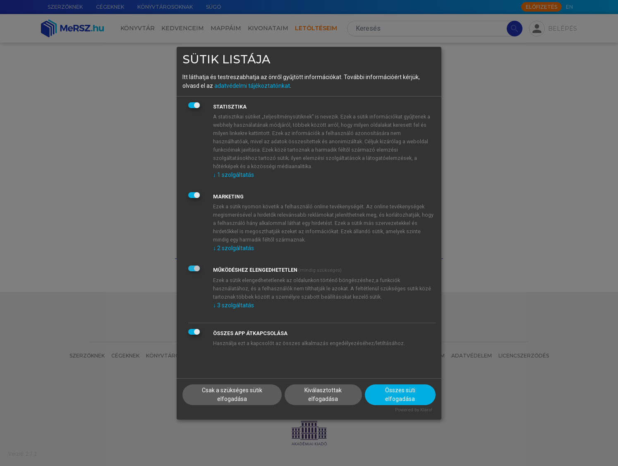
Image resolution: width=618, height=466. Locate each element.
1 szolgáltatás (233, 174)
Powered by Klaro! (413, 410)
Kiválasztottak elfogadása (323, 394)
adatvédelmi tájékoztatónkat (252, 85)
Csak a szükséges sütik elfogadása (232, 394)
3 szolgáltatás (233, 305)
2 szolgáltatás (233, 248)
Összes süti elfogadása (400, 394)
